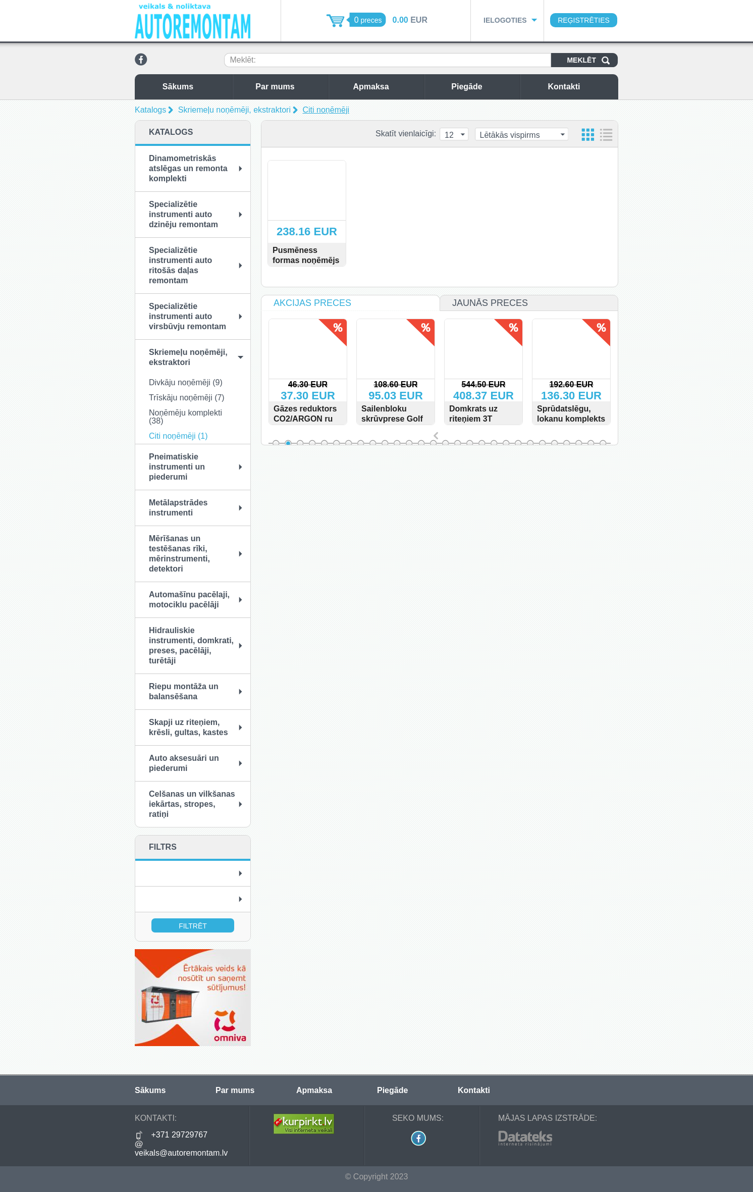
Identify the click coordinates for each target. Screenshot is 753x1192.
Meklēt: (243, 60)
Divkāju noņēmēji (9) (186, 382)
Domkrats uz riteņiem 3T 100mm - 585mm (494, 418)
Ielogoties (505, 20)
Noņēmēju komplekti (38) (185, 416)
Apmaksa (386, 86)
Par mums (289, 86)
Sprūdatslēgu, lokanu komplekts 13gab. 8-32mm (585, 418)
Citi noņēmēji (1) (178, 436)
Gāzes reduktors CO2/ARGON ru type (318, 418)
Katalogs (150, 110)
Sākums (195, 86)
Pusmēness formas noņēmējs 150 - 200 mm (306, 260)
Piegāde (483, 86)
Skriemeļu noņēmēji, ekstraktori (234, 110)
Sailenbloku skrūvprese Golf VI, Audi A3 (406, 418)
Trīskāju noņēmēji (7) (187, 397)
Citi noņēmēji (326, 110)
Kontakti (581, 86)
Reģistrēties (584, 20)
